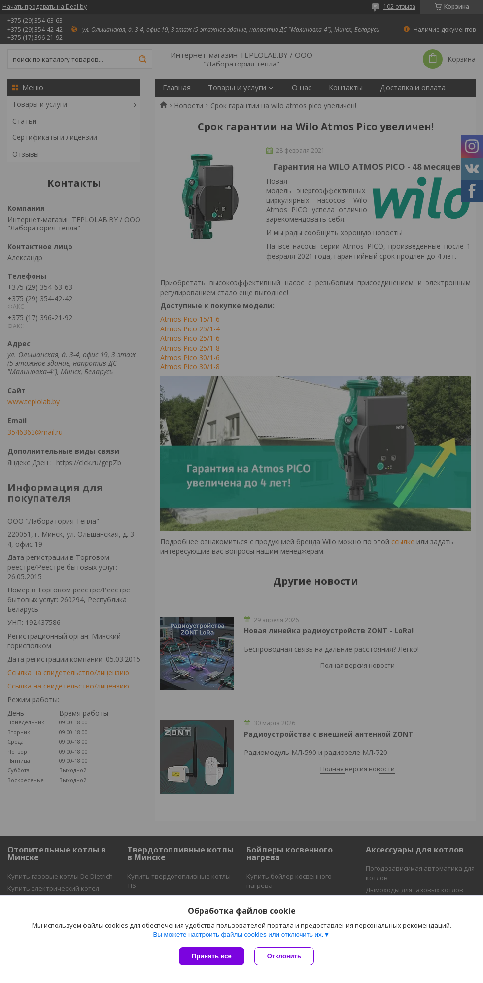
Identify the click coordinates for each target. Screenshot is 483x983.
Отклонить (284, 956)
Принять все (212, 956)
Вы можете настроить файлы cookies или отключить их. (238, 934)
